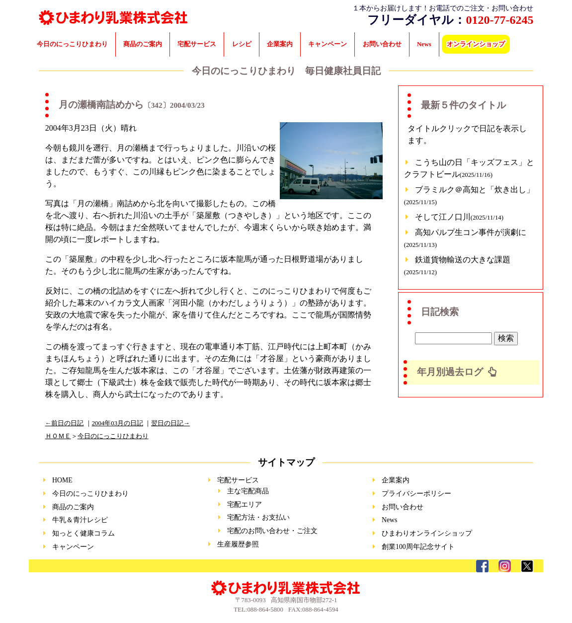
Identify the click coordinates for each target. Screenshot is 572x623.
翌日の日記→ (170, 423)
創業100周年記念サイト (418, 546)
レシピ (241, 44)
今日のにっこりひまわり (72, 44)
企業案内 (280, 44)
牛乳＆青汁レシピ (80, 520)
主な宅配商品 (248, 491)
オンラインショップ (476, 44)
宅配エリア (244, 504)
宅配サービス (196, 44)
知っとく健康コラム (83, 533)
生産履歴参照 (238, 544)
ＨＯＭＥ (58, 436)
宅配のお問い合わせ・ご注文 (272, 531)
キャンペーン (327, 44)
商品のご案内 (142, 44)
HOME (62, 480)
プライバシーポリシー (416, 493)
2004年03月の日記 (117, 423)
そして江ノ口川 (459, 217)
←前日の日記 (64, 423)
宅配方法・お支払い (258, 517)
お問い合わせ (382, 44)
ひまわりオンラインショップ (427, 533)
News (424, 44)
